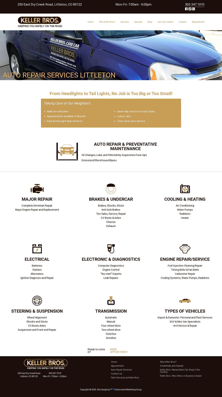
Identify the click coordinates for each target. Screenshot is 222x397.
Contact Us (116, 373)
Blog (150, 22)
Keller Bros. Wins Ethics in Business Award (180, 376)
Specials (138, 22)
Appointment (198, 22)
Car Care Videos (165, 22)
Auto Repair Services (121, 369)
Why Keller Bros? (107, 22)
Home (90, 22)
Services (125, 22)
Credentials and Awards (171, 365)
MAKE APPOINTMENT (119, 350)
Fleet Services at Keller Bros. (125, 377)
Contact (182, 22)
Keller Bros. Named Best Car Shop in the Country (180, 370)
